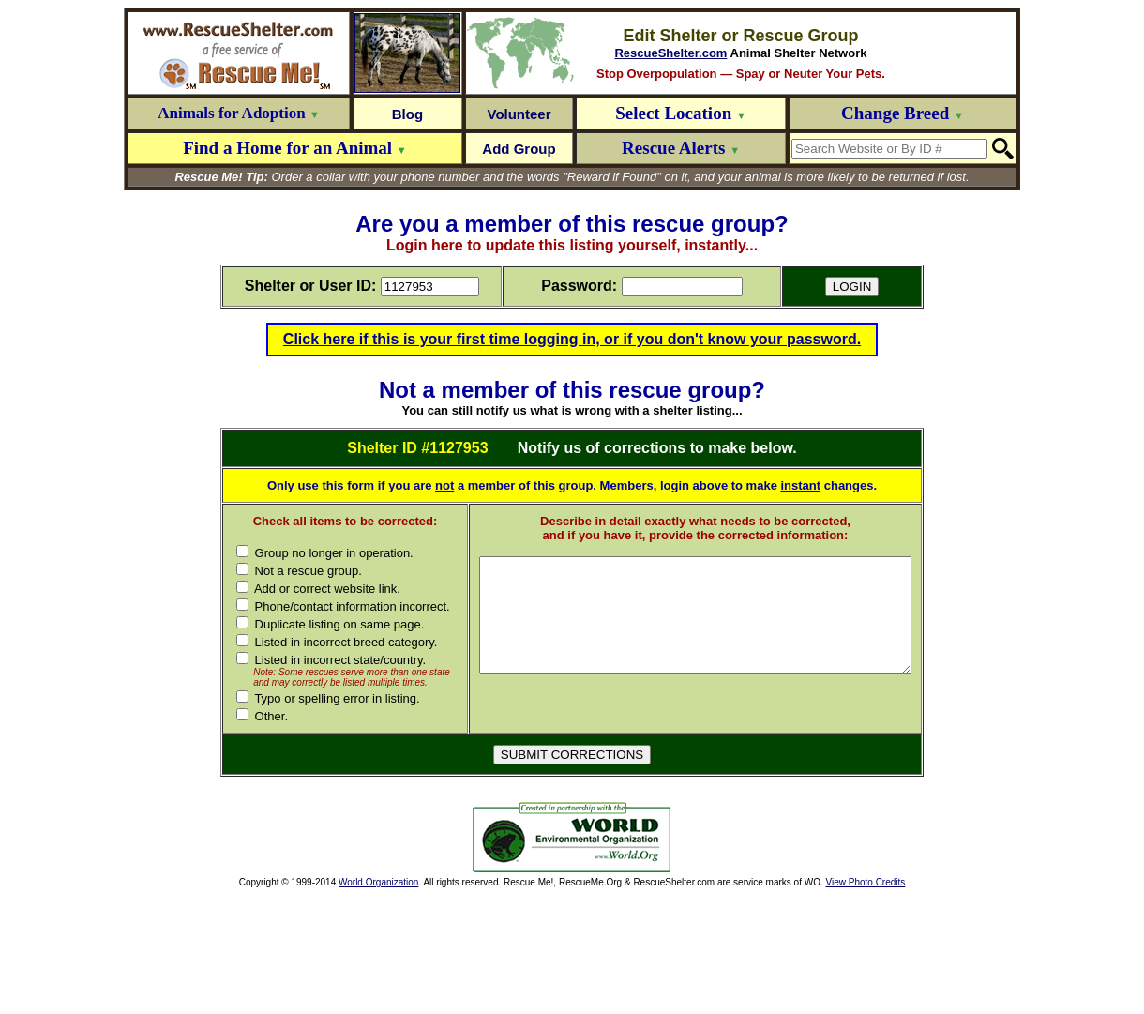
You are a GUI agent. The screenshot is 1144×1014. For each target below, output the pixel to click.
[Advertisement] (334, 957)
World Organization (378, 1001)
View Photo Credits (865, 1001)
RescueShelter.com (670, 53)
